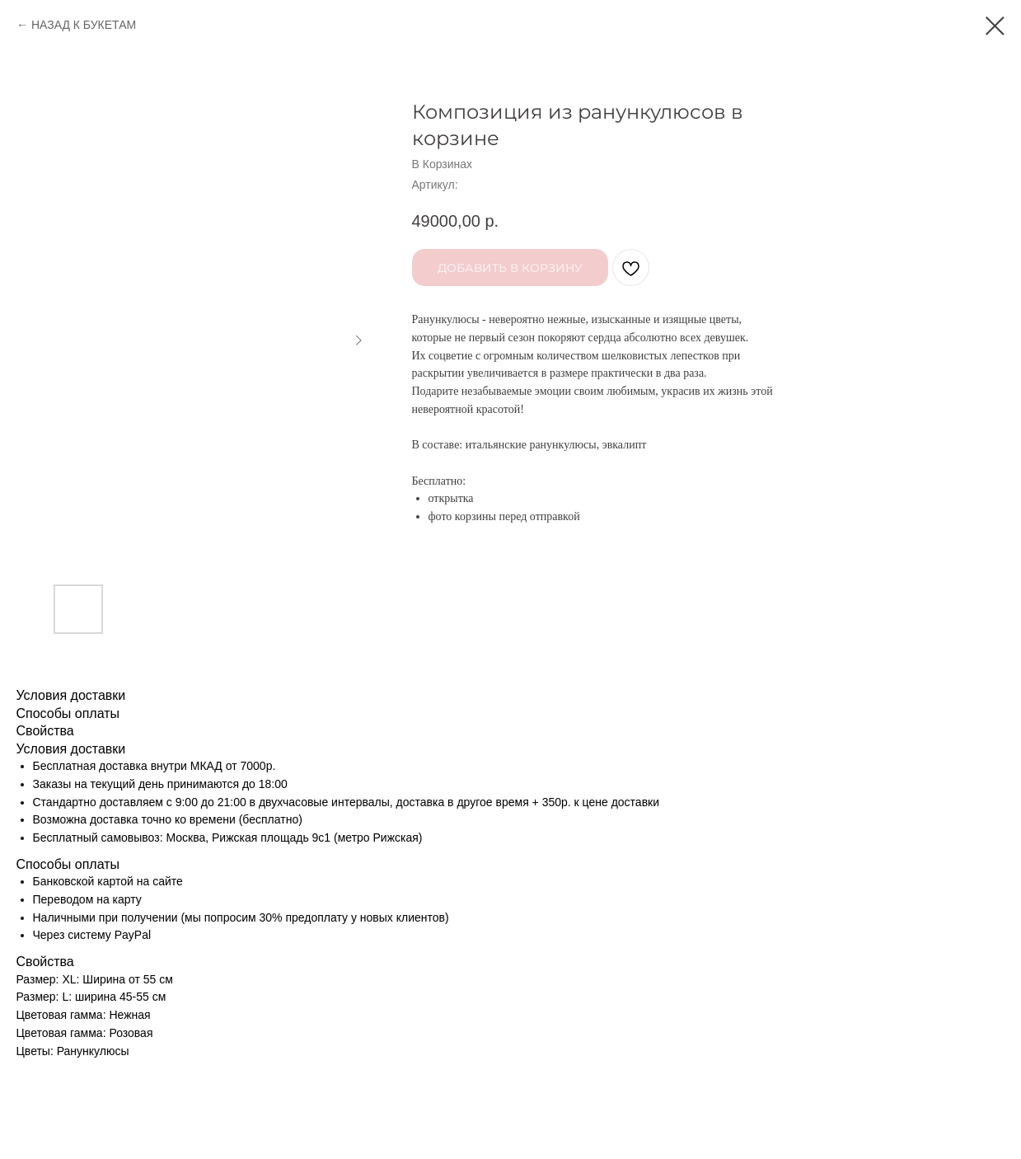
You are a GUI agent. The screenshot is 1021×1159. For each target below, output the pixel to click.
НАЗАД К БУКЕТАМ (83, 24)
